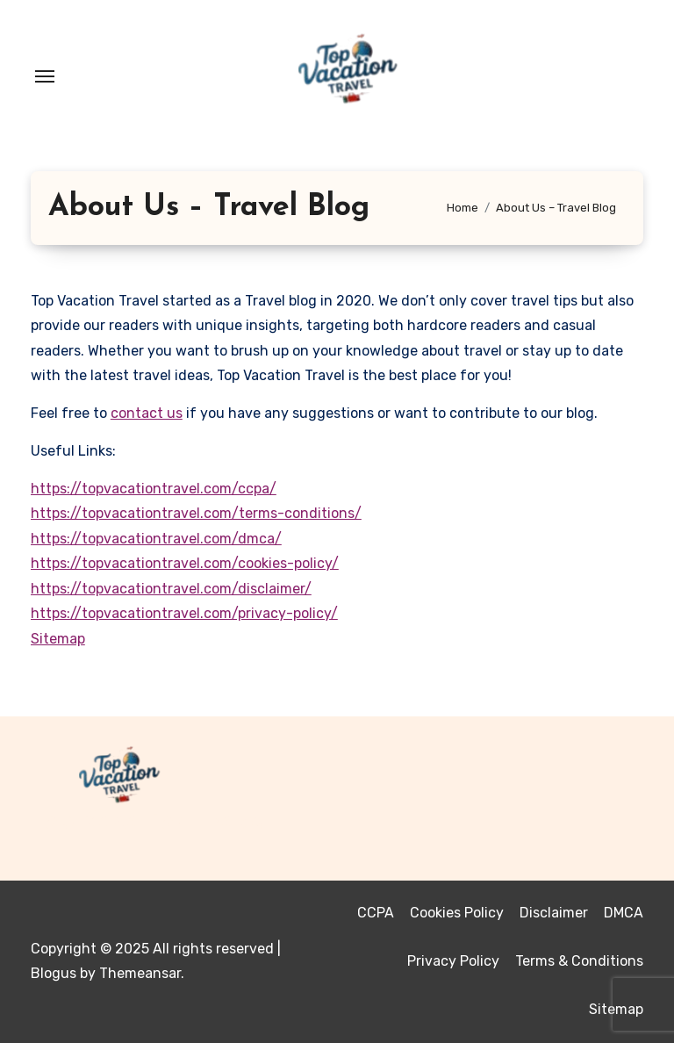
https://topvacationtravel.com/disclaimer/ (171, 588)
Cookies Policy (457, 912)
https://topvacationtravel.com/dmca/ (156, 538)
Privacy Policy (453, 961)
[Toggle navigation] (45, 76)
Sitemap (58, 638)
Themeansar (140, 973)
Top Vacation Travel (152, 822)
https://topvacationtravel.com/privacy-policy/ (184, 613)
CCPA (375, 912)
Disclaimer (554, 912)
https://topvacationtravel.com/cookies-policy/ (185, 563)
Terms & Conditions (579, 961)
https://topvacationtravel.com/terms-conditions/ (196, 513)
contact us (147, 413)
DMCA (623, 912)
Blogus (53, 973)
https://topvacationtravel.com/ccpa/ (153, 488)
